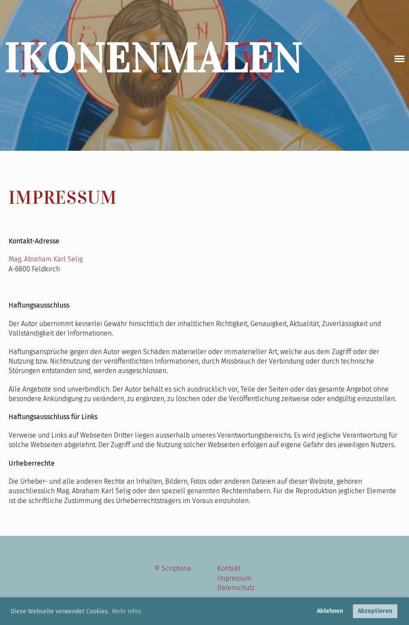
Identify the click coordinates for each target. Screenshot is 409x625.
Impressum (234, 578)
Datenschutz (236, 588)
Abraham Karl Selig (53, 259)
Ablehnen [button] (330, 611)
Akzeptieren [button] (375, 611)
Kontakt (228, 568)
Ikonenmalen (153, 59)
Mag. (16, 259)
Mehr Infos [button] (126, 611)
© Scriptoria (172, 568)
